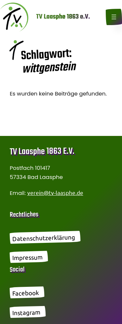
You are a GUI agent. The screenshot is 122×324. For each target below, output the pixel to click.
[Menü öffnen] (114, 17)
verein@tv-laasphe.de (55, 192)
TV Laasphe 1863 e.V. (63, 16)
